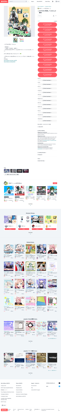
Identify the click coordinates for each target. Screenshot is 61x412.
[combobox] (18, 1)
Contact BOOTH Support (35, 389)
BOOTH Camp (3, 401)
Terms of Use (14, 410)
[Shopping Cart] (52, 1)
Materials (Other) (48, 6)
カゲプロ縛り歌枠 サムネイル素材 (41, 197)
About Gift (41, 126)
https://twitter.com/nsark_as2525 (10, 60)
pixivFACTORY (40, 148)
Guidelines (27, 409)
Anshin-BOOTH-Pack (46, 140)
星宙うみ (23, 226)
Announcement (33, 385)
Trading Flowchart (42, 152)
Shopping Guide (19, 387)
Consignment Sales (4, 396)
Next (34, 21)
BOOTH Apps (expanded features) (7, 387)
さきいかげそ (38, 226)
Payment (40, 154)
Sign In (32, 1)
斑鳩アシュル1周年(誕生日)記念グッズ (19, 199)
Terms (39, 158)
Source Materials (41, 6)
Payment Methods (19, 389)
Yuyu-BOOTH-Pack (53, 140)
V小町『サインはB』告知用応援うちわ (51, 197)
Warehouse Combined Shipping (21, 394)
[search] (26, 1)
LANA (50, 226)
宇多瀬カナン (10, 226)
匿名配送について (4, 389)
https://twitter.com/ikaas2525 (9, 61)
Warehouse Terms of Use (21, 410)
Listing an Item (3, 385)
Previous (5, 21)
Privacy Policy (31, 410)
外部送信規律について (37, 410)
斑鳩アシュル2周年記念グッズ (8, 199)
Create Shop (47, 1)
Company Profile (9, 410)
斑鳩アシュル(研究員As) (15, 183)
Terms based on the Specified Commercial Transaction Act (47, 410)
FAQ (32, 387)
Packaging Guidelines (5, 394)
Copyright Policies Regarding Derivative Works (6, 399)
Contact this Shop (41, 160)
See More (30, 233)
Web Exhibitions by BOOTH (21, 396)
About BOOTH (39, 1)
